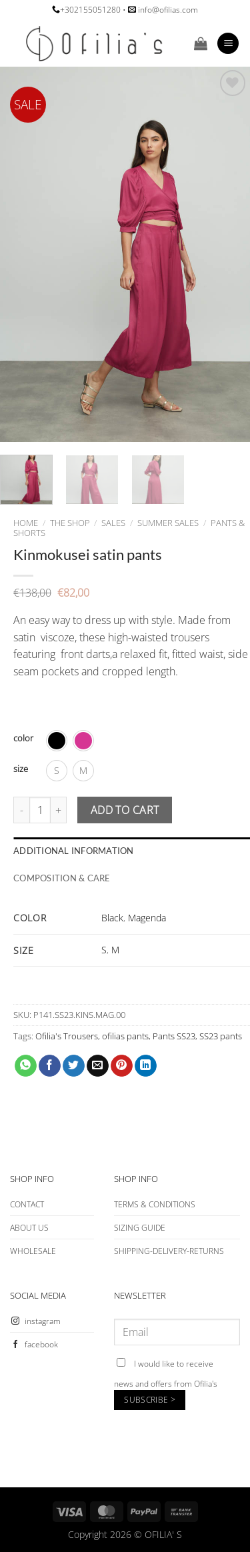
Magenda (147, 917)
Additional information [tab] (73, 850)
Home (25, 523)
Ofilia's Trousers (66, 1036)
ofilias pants (125, 1036)
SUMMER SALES (168, 523)
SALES (113, 523)
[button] (200, 43)
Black (112, 917)
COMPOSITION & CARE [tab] (62, 878)
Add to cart (125, 810)
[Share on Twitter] (74, 1066)
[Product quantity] (40, 810)
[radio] (57, 741)
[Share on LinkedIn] (146, 1066)
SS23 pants (220, 1036)
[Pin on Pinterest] (122, 1066)
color (23, 738)
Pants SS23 (174, 1036)
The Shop (70, 523)
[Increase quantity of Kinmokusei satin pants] (59, 810)
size (20, 769)
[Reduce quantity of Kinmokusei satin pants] (21, 810)
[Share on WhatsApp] (26, 1066)
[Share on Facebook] (50, 1066)
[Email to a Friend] (98, 1066)
